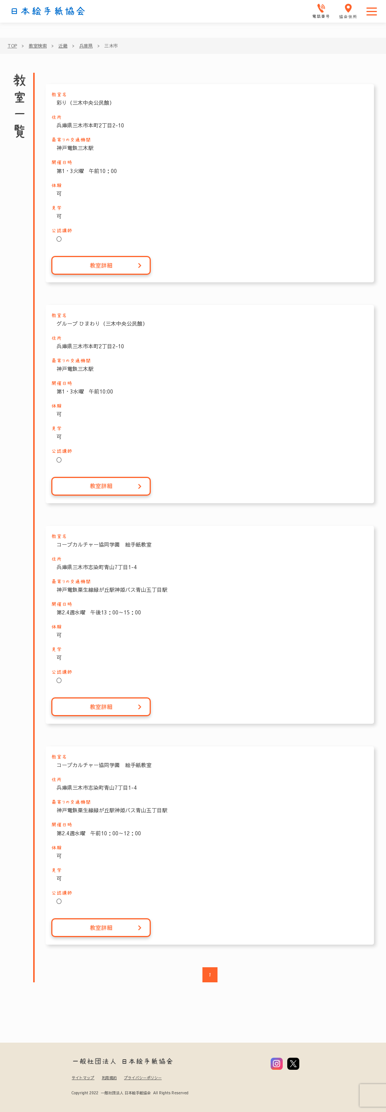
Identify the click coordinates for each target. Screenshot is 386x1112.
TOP (12, 46)
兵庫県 (86, 46)
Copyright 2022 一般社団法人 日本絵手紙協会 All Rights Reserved (130, 1092)
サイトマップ (83, 1077)
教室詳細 (116, 265)
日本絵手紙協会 (48, 11)
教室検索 (38, 46)
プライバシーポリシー (143, 1077)
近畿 (62, 46)
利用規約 (109, 1077)
